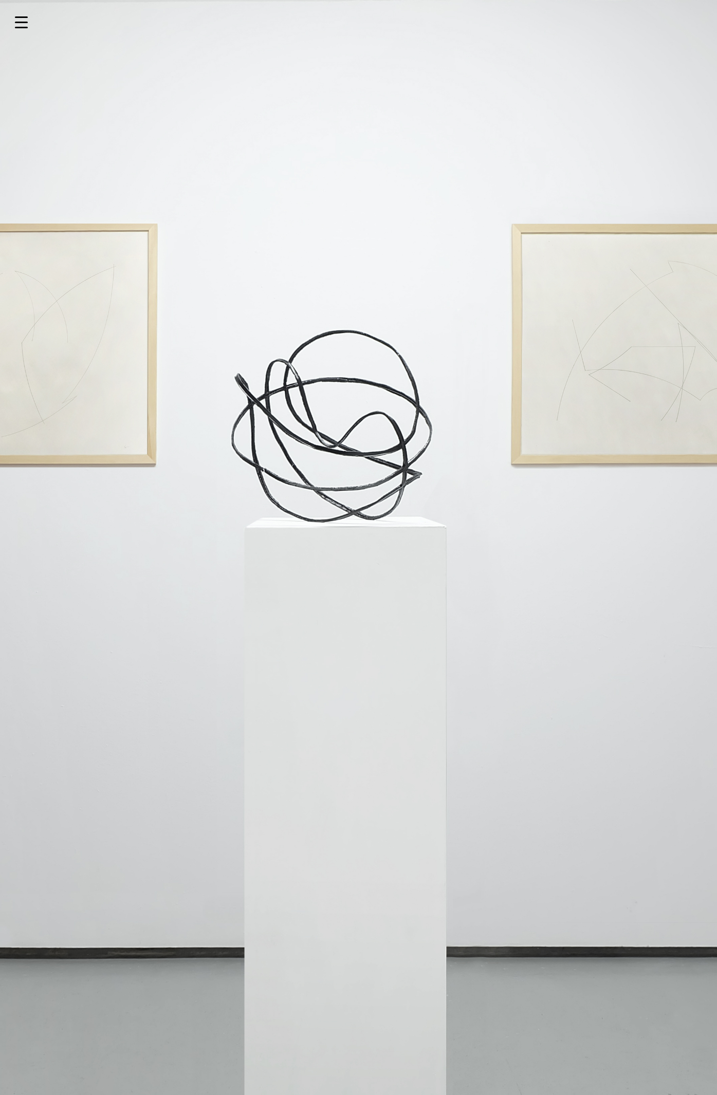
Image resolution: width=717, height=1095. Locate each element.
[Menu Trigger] (21, 22)
